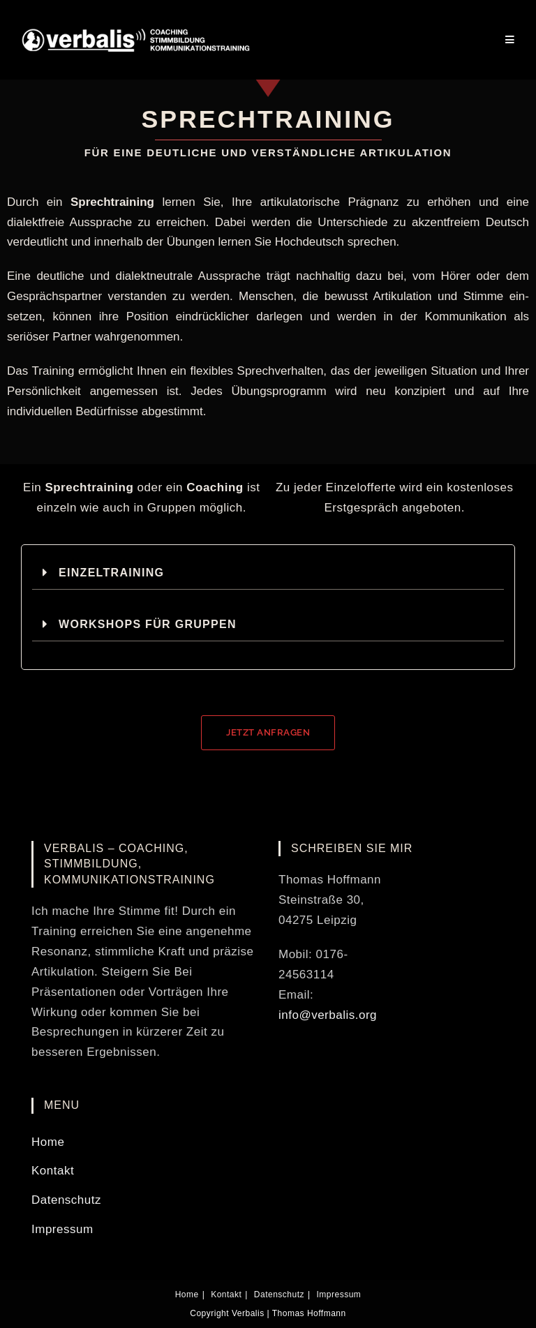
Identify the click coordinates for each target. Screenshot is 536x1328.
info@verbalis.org (327, 1015)
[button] (268, 572)
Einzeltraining (111, 573)
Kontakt (52, 1170)
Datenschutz (66, 1200)
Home (47, 1142)
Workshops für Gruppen (148, 624)
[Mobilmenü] (510, 39)
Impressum (62, 1229)
